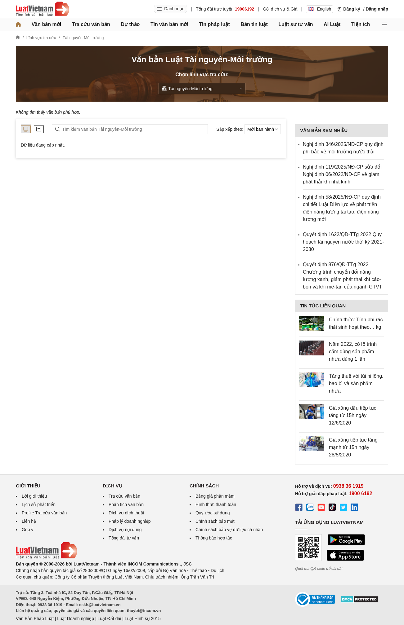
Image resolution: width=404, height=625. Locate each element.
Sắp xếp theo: (229, 129)
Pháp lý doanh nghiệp (130, 521)
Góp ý (27, 529)
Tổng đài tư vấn (124, 537)
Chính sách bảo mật (215, 521)
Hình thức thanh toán (215, 504)
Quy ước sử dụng (212, 512)
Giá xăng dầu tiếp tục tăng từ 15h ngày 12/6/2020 (352, 415)
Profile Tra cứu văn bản (44, 512)
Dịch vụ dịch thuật (126, 512)
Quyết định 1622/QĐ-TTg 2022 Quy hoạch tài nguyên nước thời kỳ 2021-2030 (343, 242)
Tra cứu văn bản (91, 24)
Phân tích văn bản (126, 504)
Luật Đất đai (109, 618)
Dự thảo (130, 24)
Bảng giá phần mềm (215, 496)
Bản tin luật (253, 24)
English (319, 9)
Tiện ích (360, 24)
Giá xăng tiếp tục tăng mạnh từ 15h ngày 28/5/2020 (353, 447)
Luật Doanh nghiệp (75, 618)
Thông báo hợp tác (213, 537)
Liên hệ (29, 521)
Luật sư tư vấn (295, 24)
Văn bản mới (46, 24)
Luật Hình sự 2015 (143, 618)
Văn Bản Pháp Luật (35, 618)
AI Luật (332, 24)
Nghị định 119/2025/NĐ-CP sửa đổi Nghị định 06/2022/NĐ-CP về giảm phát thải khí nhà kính (342, 174)
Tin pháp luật (214, 24)
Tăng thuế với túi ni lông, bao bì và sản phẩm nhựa (356, 383)
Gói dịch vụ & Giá (280, 9)
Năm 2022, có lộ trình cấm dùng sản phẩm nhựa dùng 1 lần (353, 351)
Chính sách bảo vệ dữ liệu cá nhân (229, 529)
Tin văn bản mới (169, 24)
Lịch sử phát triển (39, 504)
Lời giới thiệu (34, 496)
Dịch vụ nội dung (125, 529)
